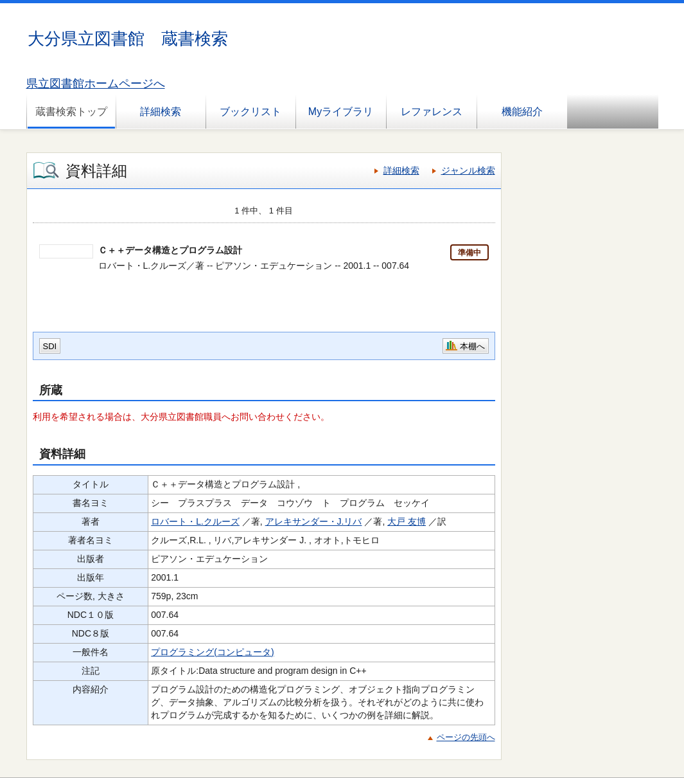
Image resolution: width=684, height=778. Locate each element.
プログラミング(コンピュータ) (212, 652)
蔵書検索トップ (71, 111)
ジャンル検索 (468, 170)
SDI (50, 346)
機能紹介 (522, 111)
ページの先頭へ (466, 737)
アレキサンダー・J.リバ (313, 521)
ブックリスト (250, 111)
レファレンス (431, 111)
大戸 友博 (406, 521)
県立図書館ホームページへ (95, 83)
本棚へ (472, 346)
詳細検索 (160, 111)
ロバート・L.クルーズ (195, 521)
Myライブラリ (340, 111)
